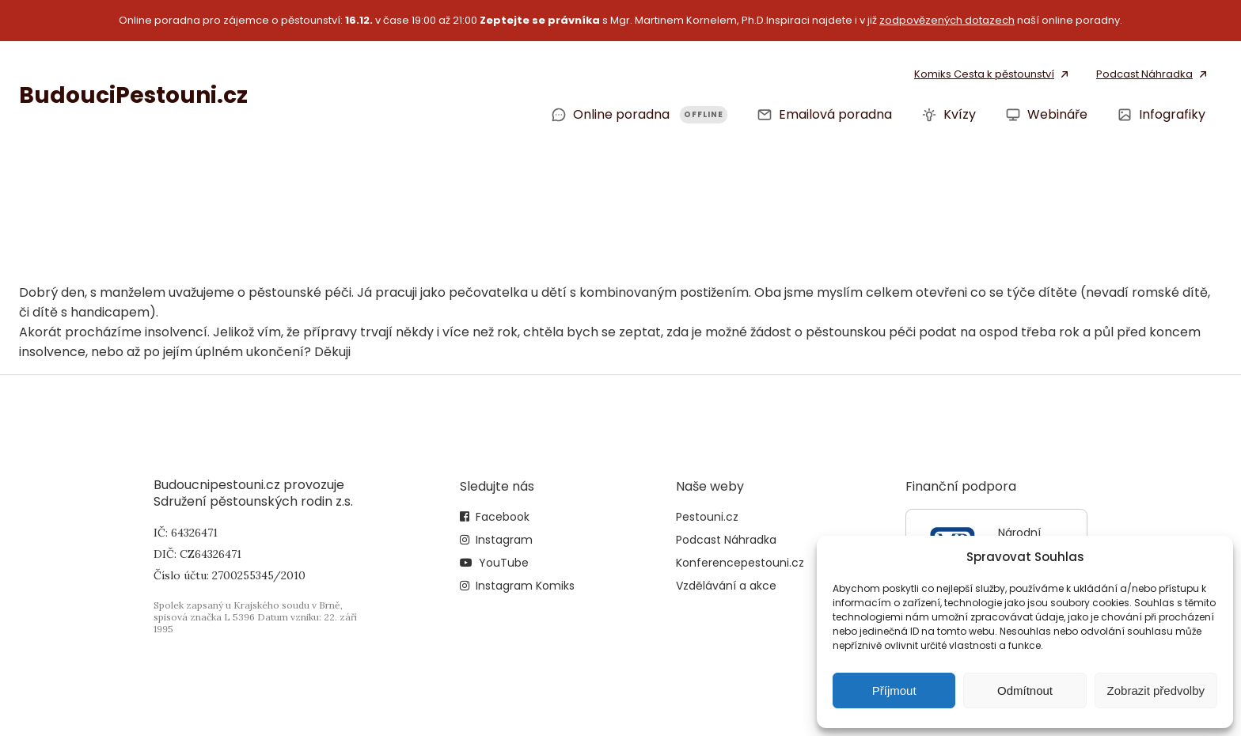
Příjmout (894, 690)
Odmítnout (1025, 690)
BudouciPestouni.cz (133, 95)
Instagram (504, 540)
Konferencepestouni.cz (740, 563)
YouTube (504, 563)
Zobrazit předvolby (1156, 690)
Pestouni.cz (707, 517)
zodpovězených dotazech (947, 20)
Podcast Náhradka (726, 540)
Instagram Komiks (525, 586)
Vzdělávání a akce (726, 586)
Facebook (502, 517)
